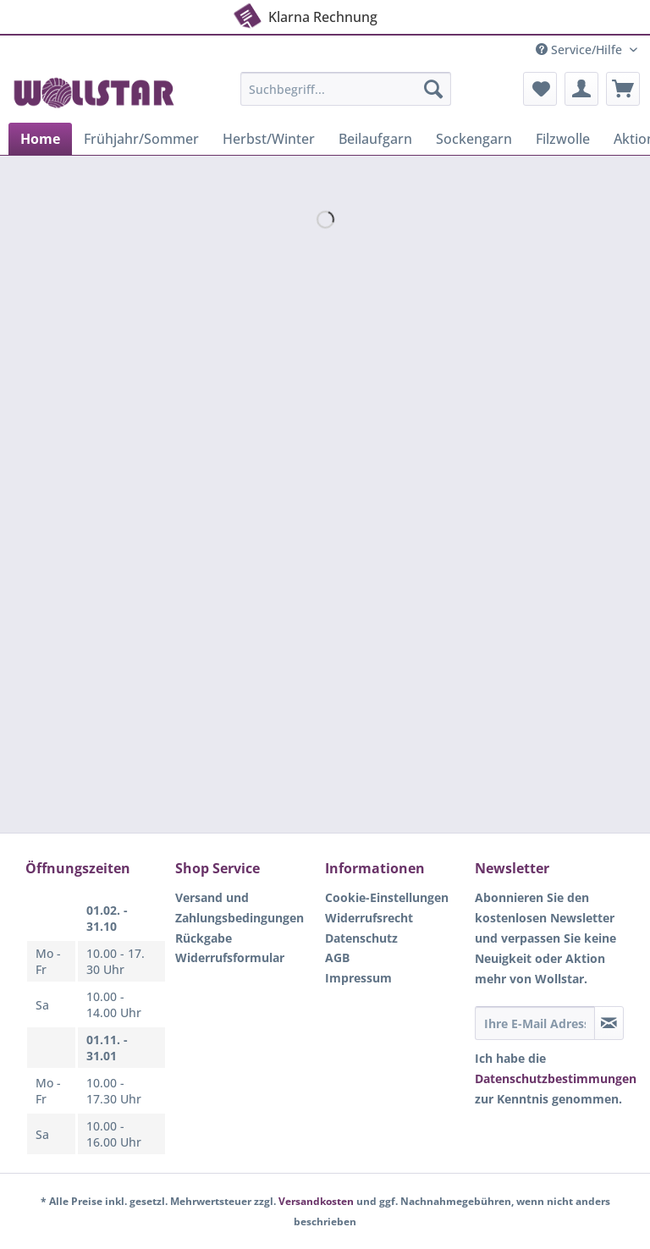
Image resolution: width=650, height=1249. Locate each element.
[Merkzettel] (540, 89)
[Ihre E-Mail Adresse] (535, 1023)
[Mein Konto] (581, 89)
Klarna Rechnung (304, 14)
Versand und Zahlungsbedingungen (239, 907)
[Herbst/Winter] (269, 139)
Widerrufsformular (229, 957)
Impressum (358, 978)
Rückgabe (203, 938)
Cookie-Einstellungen (387, 897)
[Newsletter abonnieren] (609, 1023)
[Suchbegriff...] (346, 89)
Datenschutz (361, 938)
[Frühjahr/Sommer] (141, 139)
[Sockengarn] (474, 139)
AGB (337, 957)
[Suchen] (433, 89)
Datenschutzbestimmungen (555, 1078)
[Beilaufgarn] (375, 139)
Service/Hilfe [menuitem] (580, 49)
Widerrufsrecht (369, 918)
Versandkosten (316, 1201)
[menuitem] (346, 97)
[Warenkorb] (623, 89)
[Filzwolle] (563, 139)
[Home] (40, 139)
